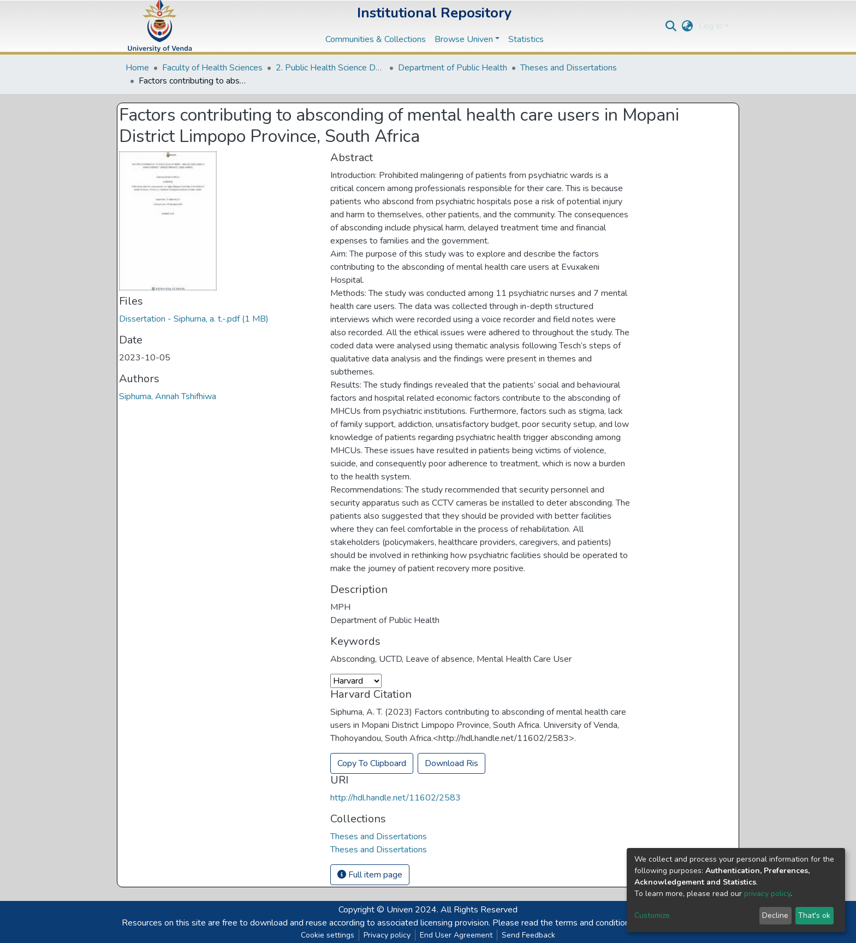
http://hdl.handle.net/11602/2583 (395, 798)
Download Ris (451, 763)
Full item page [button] (369, 875)
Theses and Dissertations (568, 68)
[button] (688, 26)
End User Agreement (456, 935)
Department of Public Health (452, 68)
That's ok (814, 915)
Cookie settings (327, 935)
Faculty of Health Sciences (212, 68)
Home (137, 68)
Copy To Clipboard (371, 763)
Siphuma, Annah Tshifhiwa (167, 396)
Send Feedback (528, 935)
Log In (710, 26)
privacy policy (767, 893)
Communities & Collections (375, 39)
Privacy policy (387, 935)
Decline (775, 915)
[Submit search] (671, 26)
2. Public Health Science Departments (330, 68)
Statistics (526, 39)
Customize (652, 915)
